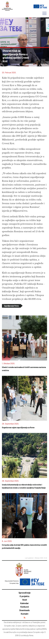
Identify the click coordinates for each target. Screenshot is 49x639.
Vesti (24, 599)
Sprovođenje (25, 592)
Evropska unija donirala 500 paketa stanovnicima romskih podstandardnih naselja (24, 546)
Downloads (24, 610)
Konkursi (24, 606)
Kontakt (24, 613)
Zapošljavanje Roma (11, 306)
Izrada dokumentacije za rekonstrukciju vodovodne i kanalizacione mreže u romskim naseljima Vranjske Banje (24, 486)
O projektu (24, 596)
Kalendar (24, 603)
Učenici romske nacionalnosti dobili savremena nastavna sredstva (24, 368)
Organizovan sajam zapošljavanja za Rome (18, 427)
